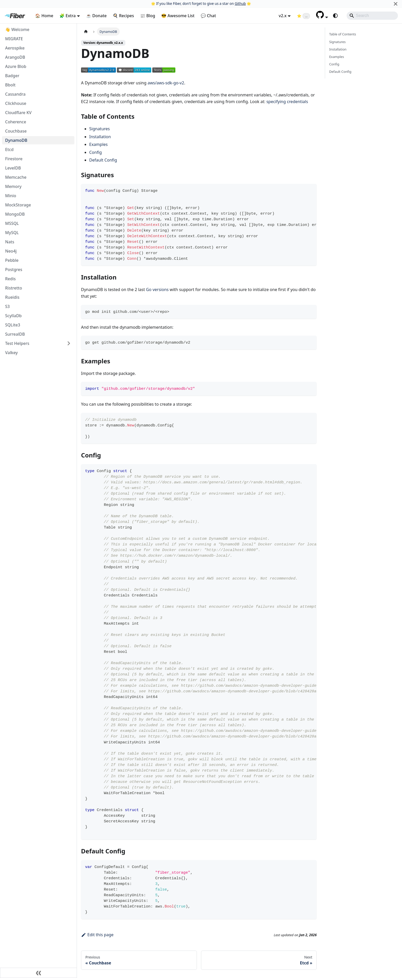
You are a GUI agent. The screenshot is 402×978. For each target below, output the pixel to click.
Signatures (99, 129)
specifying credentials (287, 101)
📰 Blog (147, 15)
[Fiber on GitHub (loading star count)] (303, 15)
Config (95, 152)
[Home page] (86, 31)
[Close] (395, 3)
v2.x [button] (283, 15)
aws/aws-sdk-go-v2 (165, 83)
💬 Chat (208, 15)
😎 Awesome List (178, 15)
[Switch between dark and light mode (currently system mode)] (335, 16)
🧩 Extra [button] (67, 15)
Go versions (157, 289)
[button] (322, 17)
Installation (100, 136)
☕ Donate (96, 15)
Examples (98, 144)
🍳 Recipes (123, 15)
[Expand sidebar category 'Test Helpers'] (68, 343)
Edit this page (97, 934)
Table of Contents (342, 34)
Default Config (103, 160)
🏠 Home (44, 15)
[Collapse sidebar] (38, 973)
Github (240, 3)
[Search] (372, 16)
